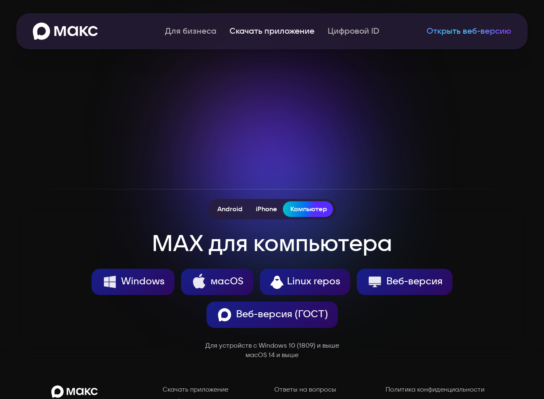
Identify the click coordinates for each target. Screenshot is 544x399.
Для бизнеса (190, 31)
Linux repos (305, 282)
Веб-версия (405, 282)
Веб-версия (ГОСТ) (272, 315)
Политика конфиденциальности (435, 389)
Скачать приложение (195, 389)
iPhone (266, 209)
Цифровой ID (353, 31)
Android (230, 209)
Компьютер (308, 209)
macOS (217, 282)
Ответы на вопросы (305, 389)
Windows (133, 282)
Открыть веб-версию (469, 31)
